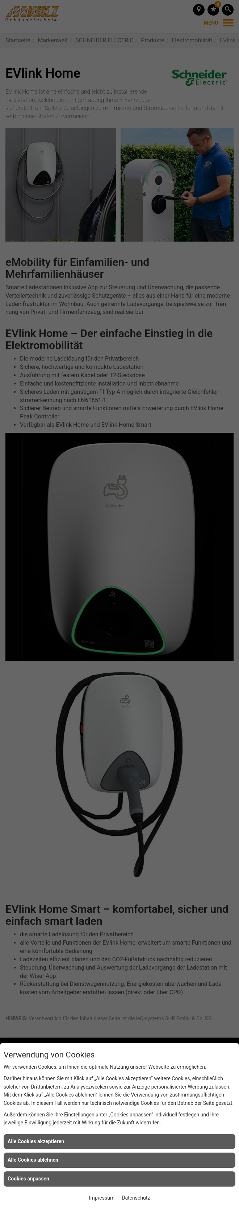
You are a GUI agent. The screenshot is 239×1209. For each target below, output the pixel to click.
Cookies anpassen (28, 1179)
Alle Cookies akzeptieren (36, 1141)
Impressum (101, 1198)
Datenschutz (136, 1198)
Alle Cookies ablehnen (33, 1160)
